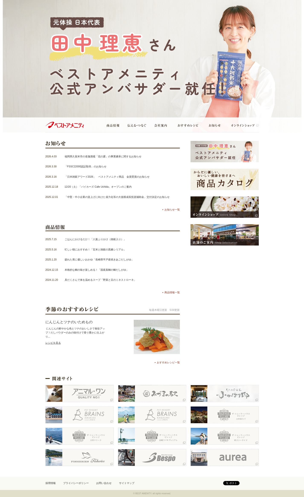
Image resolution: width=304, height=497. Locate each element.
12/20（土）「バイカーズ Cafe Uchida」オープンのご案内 (98, 186)
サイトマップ (126, 483)
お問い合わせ (104, 483)
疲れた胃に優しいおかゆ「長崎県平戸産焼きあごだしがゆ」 (99, 259)
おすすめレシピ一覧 (168, 362)
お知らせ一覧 (172, 209)
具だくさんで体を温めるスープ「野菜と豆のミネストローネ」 (100, 279)
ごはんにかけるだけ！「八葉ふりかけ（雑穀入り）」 (95, 239)
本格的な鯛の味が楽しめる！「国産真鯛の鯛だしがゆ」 (97, 269)
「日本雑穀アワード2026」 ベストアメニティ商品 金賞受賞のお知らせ (107, 176)
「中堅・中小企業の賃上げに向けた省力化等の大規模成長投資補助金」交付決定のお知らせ (117, 197)
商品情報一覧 (172, 292)
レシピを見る (53, 342)
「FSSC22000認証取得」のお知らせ (86, 166)
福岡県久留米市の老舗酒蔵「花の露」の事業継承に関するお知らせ (103, 156)
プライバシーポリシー (76, 483)
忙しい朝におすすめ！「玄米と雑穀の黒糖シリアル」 (95, 249)
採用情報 (50, 483)
